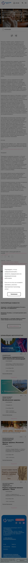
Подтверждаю (14, 294)
